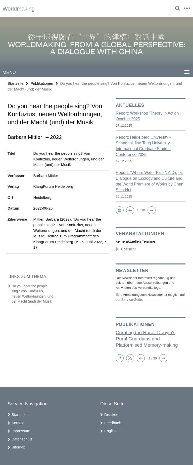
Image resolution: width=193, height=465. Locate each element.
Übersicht (125, 249)
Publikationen (41, 83)
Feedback (112, 422)
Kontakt (18, 422)
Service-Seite (131, 299)
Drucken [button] (111, 414)
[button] (120, 210)
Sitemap (18, 446)
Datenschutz (22, 438)
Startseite (15, 83)
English (110, 430)
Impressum (21, 430)
